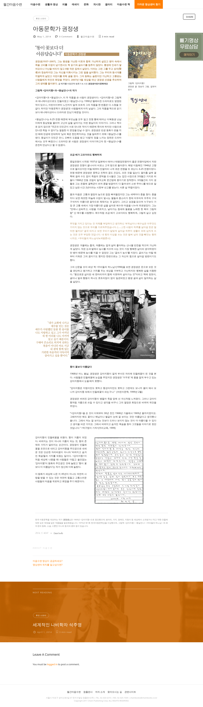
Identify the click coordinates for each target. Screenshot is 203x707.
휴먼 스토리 (41, 18)
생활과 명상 (51, 4)
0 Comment (65, 36)
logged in (52, 664)
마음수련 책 (123, 4)
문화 (86, 4)
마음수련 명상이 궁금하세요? (48, 560)
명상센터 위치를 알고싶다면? (48, 564)
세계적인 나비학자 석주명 (57, 625)
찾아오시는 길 (114, 691)
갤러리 (108, 4)
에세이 (75, 4)
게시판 (97, 4)
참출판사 (88, 691)
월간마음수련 (12, 4)
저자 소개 (100, 691)
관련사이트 (130, 691)
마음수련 (35, 4)
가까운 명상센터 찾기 (148, 4)
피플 (64, 4)
